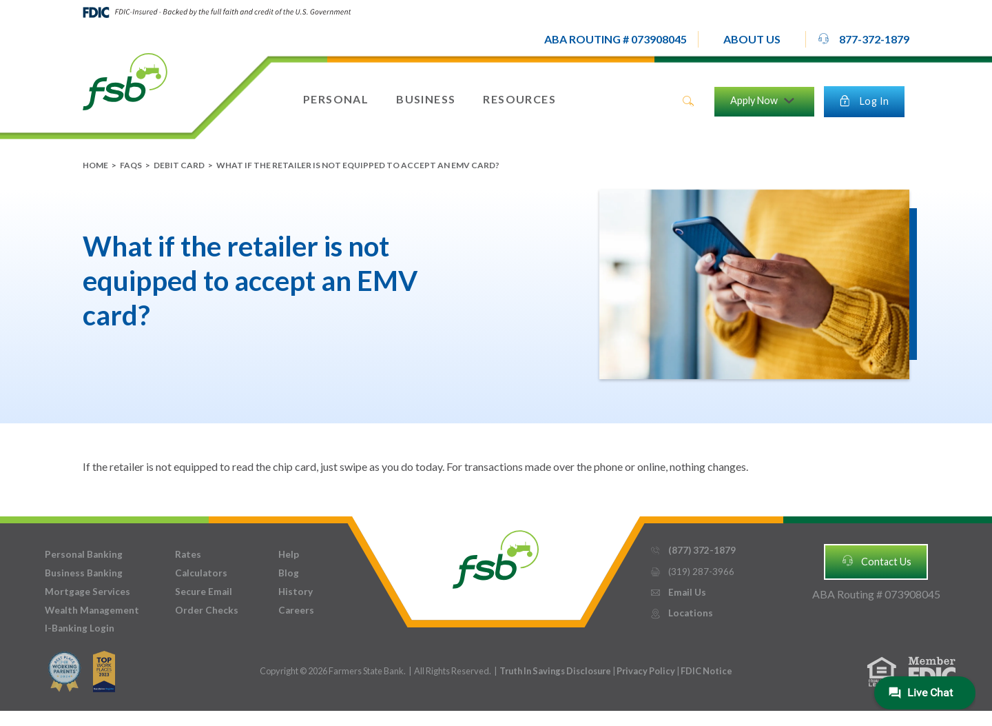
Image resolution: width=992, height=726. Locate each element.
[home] (125, 80)
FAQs (131, 165)
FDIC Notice (706, 670)
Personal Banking (84, 554)
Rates (188, 554)
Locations (681, 613)
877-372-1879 (863, 39)
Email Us (678, 592)
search (688, 101)
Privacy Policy (646, 670)
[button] (752, 39)
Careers (296, 610)
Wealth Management (92, 610)
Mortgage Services (87, 591)
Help (288, 554)
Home (95, 165)
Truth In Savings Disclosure (555, 670)
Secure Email (203, 591)
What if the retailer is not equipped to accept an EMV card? (357, 165)
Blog (288, 572)
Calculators (201, 572)
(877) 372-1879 (693, 550)
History (295, 591)
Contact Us (876, 560)
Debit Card (179, 165)
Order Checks (206, 610)
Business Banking (84, 572)
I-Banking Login (79, 628)
